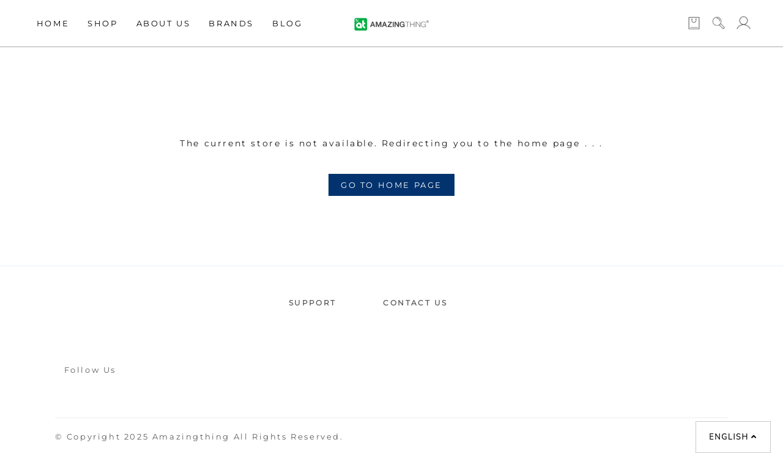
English (733, 437)
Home (53, 23)
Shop (102, 23)
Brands (231, 23)
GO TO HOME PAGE (391, 185)
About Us (163, 23)
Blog (287, 23)
